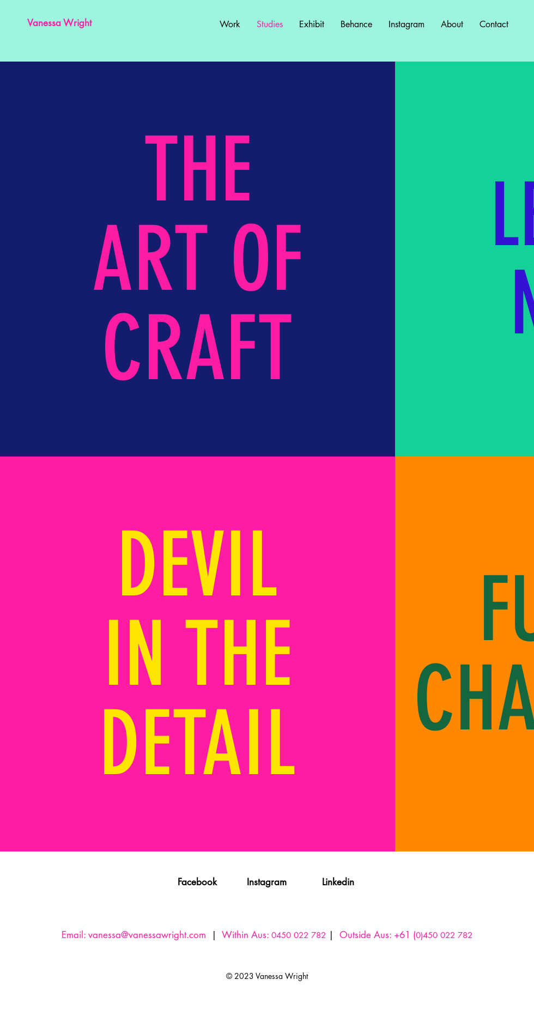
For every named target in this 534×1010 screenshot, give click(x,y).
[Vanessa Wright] (80, 23)
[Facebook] (197, 882)
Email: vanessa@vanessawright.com (134, 935)
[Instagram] (267, 882)
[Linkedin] (338, 882)
